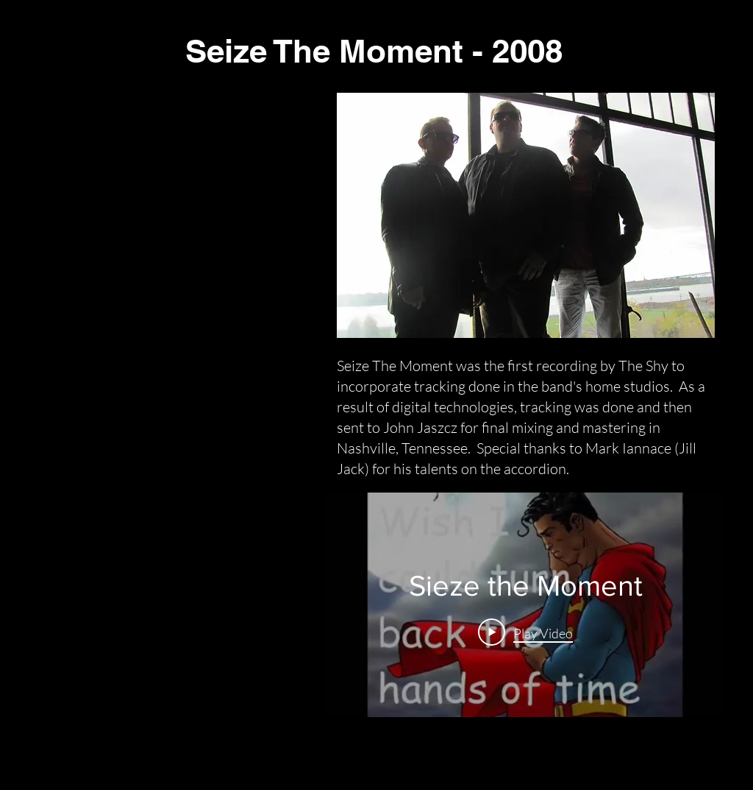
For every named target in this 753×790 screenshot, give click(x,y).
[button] (526, 215)
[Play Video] (525, 631)
